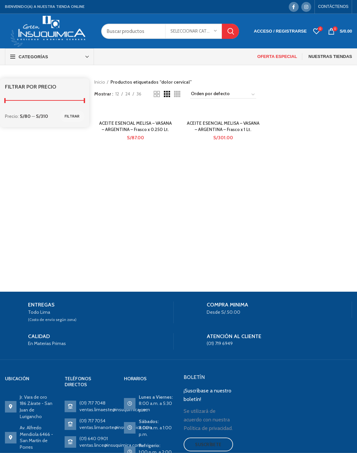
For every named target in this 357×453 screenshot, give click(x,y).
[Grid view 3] (167, 94)
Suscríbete (208, 444)
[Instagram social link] (306, 7)
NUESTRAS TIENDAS (330, 56)
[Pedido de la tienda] (223, 95)
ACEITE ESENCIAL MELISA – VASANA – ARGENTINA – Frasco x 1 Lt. (223, 129)
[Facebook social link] (294, 7)
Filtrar (72, 116)
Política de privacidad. (208, 428)
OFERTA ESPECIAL (277, 56)
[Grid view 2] (157, 94)
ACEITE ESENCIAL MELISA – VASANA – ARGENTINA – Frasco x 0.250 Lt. (135, 129)
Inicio (99, 82)
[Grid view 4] (177, 94)
